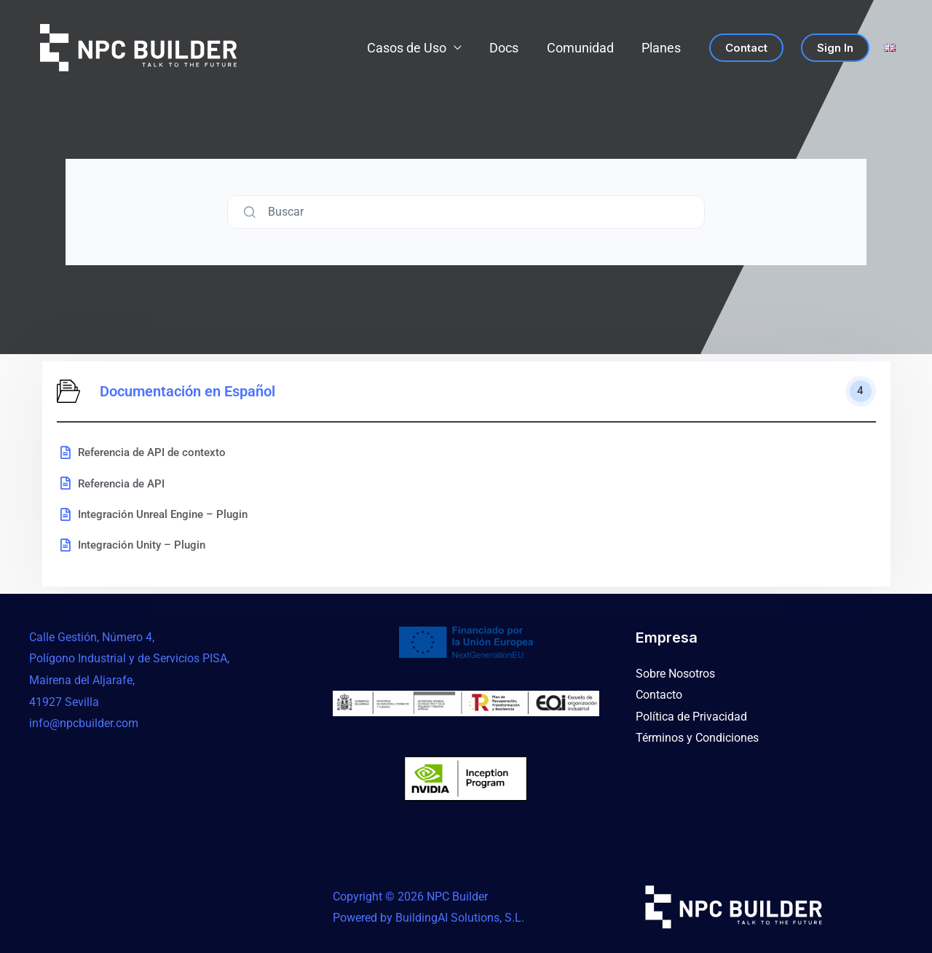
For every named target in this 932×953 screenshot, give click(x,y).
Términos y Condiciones (697, 738)
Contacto (659, 695)
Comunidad (582, 47)
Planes (662, 47)
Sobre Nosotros (675, 674)
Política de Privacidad (691, 716)
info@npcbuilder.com (83, 723)
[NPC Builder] (138, 47)
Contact (746, 48)
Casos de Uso (412, 47)
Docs (508, 47)
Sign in (835, 48)
